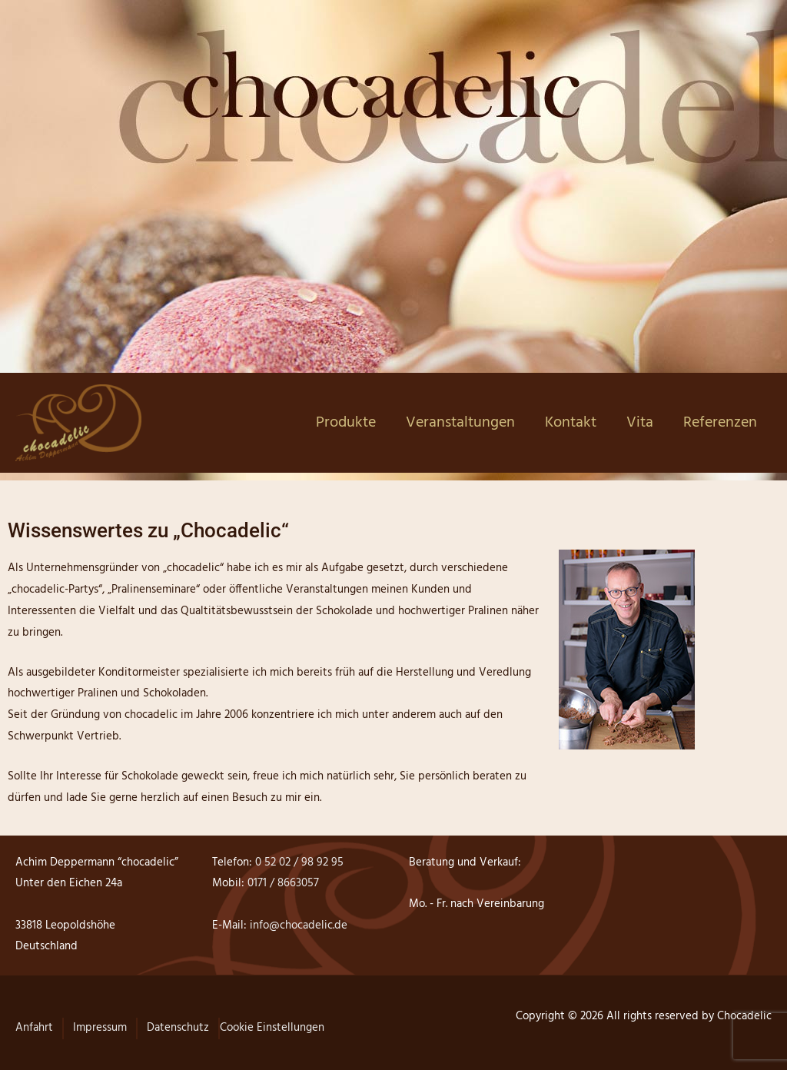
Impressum (100, 1027)
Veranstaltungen (460, 422)
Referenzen (720, 422)
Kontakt (570, 422)
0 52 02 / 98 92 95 (298, 862)
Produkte (346, 422)
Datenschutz (178, 1027)
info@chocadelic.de (297, 925)
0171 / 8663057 (283, 883)
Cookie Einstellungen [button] (272, 1027)
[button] (34, 1036)
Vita (639, 422)
